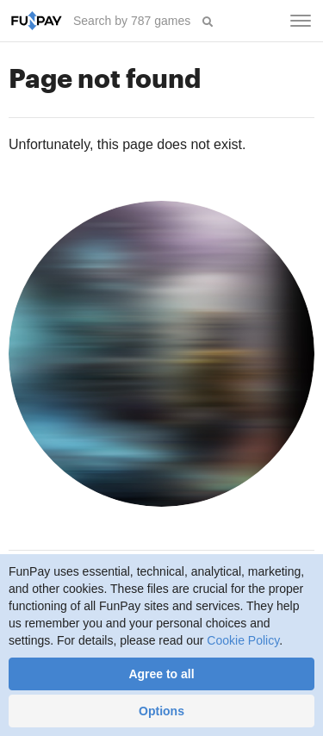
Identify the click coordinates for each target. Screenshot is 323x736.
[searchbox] (133, 20)
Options (161, 711)
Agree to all (161, 674)
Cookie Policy (243, 640)
